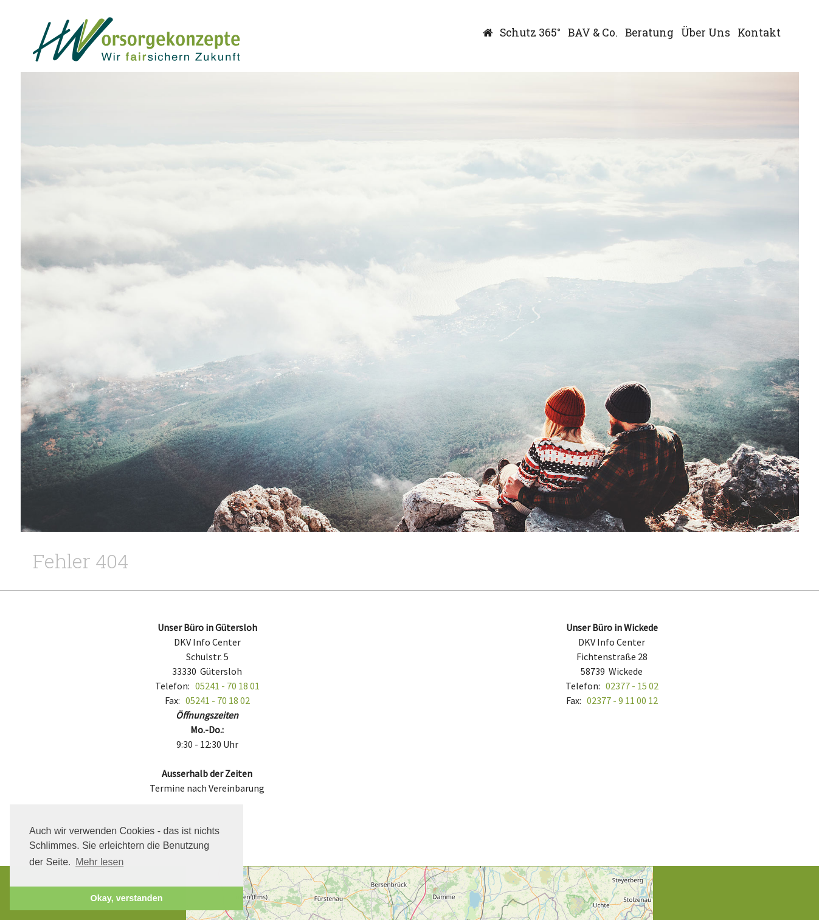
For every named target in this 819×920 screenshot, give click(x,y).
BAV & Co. (593, 33)
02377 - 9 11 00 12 (622, 700)
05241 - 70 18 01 (227, 686)
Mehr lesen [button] (99, 862)
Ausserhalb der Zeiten (207, 773)
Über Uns (705, 33)
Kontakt (759, 33)
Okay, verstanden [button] (127, 898)
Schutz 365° (530, 33)
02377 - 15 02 (632, 686)
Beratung (649, 33)
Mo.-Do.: (207, 729)
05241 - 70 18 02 (217, 700)
